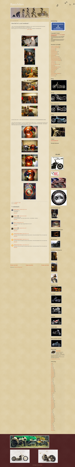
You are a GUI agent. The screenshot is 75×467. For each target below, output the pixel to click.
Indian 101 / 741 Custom (54, 56)
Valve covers (53, 70)
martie (52, 368)
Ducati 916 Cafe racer (54, 51)
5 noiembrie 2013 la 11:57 (20, 222)
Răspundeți (15, 219)
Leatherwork (53, 61)
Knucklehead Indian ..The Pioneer (56, 60)
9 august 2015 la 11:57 (25, 233)
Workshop (15, 203)
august (52, 377)
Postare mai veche (45, 265)
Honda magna (53, 55)
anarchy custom (16, 209)
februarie (52, 369)
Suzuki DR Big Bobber (54, 68)
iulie (51, 363)
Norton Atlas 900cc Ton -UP (55, 64)
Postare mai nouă (14, 265)
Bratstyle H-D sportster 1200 (55, 46)
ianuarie (52, 386)
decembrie (52, 372)
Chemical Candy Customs (18, 233)
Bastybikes (17, 4)
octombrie (52, 374)
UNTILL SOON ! (29, 29)
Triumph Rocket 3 (53, 69)
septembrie (52, 376)
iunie (51, 364)
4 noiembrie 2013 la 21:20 (23, 209)
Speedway (52, 65)
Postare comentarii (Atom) (18, 267)
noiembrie (52, 373)
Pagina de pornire (29, 265)
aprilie (52, 367)
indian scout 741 (53, 74)
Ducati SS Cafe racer (54, 52)
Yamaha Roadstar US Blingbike (55, 73)
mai (51, 365)
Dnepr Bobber (53, 50)
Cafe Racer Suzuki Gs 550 (55, 47)
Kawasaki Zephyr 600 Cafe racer (56, 59)
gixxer (15, 222)
